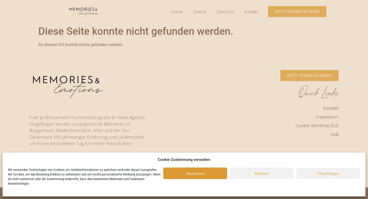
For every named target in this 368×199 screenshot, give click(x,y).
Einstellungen (328, 173)
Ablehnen (261, 173)
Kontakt (251, 12)
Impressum (327, 117)
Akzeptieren (195, 173)
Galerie (199, 12)
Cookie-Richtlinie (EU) (317, 126)
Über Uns (225, 12)
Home (177, 12)
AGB (334, 134)
